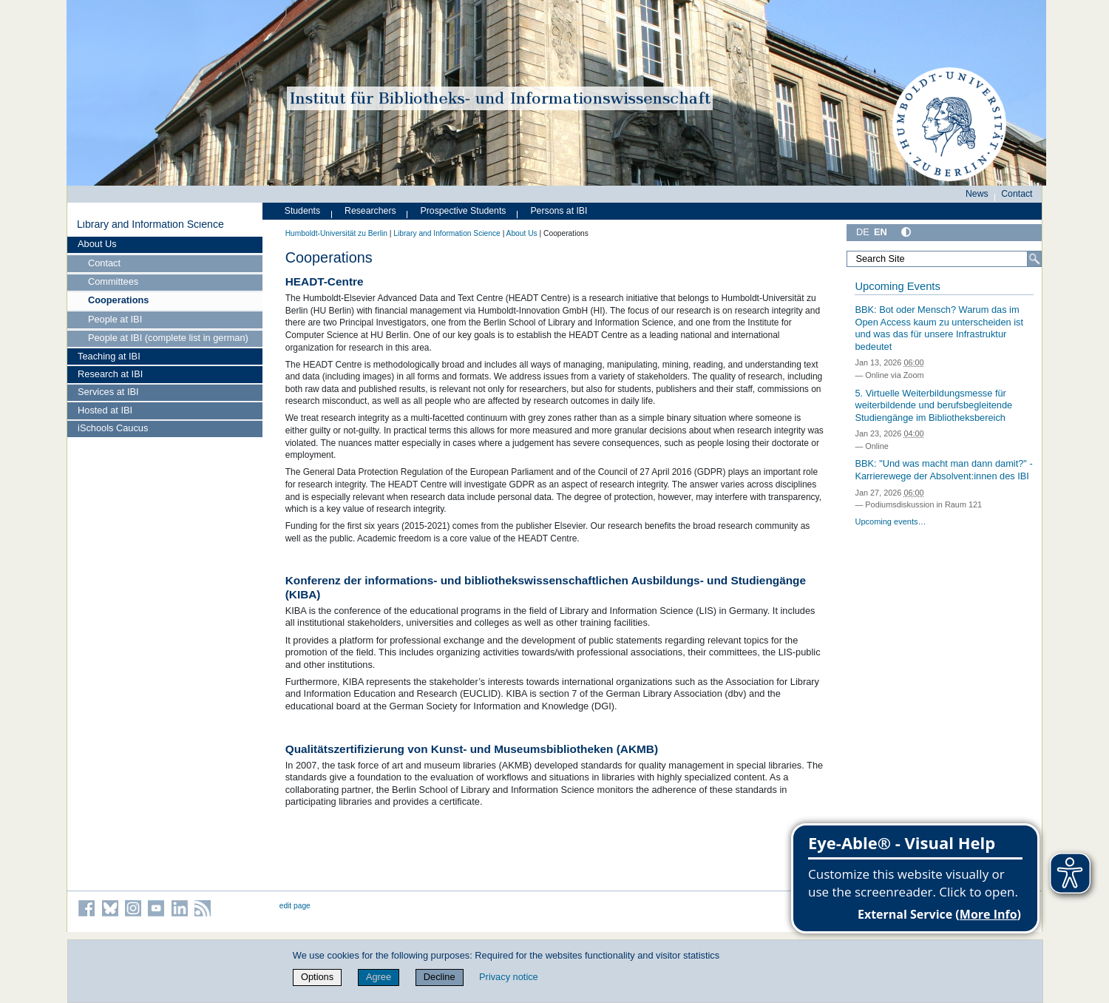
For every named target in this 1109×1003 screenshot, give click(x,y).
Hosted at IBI (105, 410)
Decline (439, 976)
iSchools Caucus (113, 427)
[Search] (1034, 259)
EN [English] (880, 231)
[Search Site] (944, 259)
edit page (295, 906)
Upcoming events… (890, 521)
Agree (378, 976)
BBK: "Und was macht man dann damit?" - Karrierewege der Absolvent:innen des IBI (943, 470)
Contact (104, 263)
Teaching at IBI (109, 356)
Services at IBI (108, 391)
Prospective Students (463, 211)
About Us (97, 243)
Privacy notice (508, 976)
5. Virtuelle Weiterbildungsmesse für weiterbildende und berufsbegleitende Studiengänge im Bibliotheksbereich (933, 405)
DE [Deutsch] (862, 231)
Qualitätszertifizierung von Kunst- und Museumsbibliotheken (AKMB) (471, 749)
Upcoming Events (897, 286)
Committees (113, 281)
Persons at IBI (558, 211)
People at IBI (115, 319)
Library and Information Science (150, 224)
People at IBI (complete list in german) (168, 337)
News (977, 194)
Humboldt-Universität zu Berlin (336, 233)
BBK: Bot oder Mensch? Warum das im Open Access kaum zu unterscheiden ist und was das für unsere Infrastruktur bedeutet (939, 328)
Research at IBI (110, 373)
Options (317, 976)
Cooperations (118, 299)
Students (302, 211)
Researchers (370, 211)
